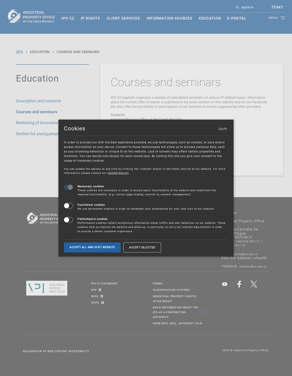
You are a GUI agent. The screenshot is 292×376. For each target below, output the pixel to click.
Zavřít (223, 129)
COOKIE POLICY (118, 173)
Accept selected (142, 247)
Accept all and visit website (92, 247)
